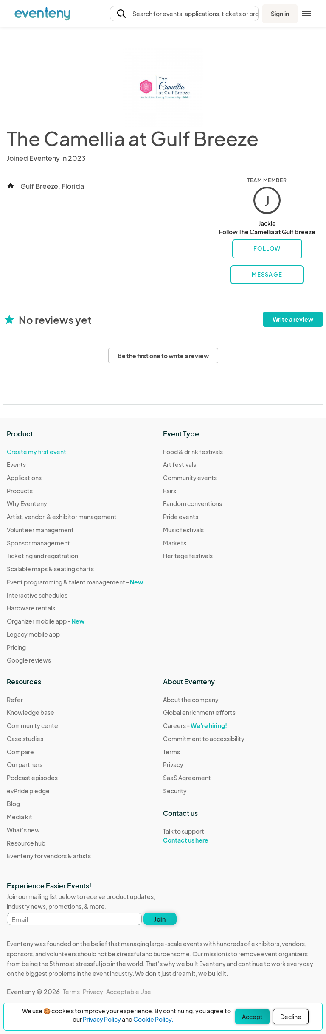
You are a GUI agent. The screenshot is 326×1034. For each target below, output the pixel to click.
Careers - (195, 725)
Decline (290, 1016)
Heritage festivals (188, 555)
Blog (13, 803)
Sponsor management (38, 543)
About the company (191, 699)
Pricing (16, 647)
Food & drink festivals (193, 451)
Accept (252, 1016)
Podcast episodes (32, 777)
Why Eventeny (27, 503)
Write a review (293, 319)
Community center (33, 725)
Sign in (280, 13)
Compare (20, 752)
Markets (174, 543)
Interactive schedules (37, 595)
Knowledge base (30, 712)
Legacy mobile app (33, 634)
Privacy (173, 764)
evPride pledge (28, 791)
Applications (24, 477)
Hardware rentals (31, 608)
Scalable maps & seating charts (50, 569)
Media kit (19, 816)
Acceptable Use (128, 991)
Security (175, 791)
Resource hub (26, 843)
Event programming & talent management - (75, 582)
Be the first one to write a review (163, 356)
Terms (171, 752)
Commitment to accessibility (203, 738)
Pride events (180, 516)
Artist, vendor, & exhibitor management (62, 516)
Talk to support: (203, 835)
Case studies (25, 738)
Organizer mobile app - (45, 621)
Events (16, 464)
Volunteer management (40, 530)
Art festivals (179, 464)
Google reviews (29, 660)
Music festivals (183, 530)
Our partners (24, 764)
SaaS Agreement (187, 777)
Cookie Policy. (153, 1019)
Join (160, 919)
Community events (190, 477)
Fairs (169, 491)
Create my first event (36, 451)
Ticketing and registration (42, 555)
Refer (15, 699)
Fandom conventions (192, 503)
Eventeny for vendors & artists (49, 856)
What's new (23, 830)
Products (20, 491)
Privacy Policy (102, 1019)
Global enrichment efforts (199, 712)
